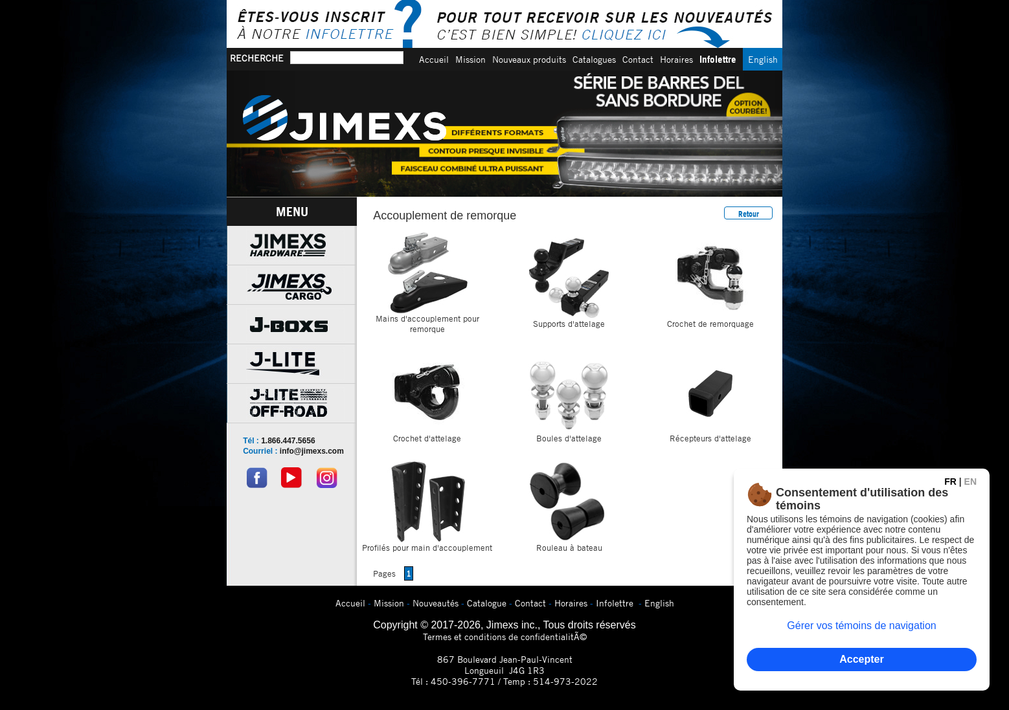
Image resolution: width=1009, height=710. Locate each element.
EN (970, 481)
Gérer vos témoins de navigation (861, 625)
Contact (637, 59)
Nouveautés (436, 602)
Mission (470, 59)
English (763, 59)
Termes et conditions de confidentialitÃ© (505, 636)
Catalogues (594, 59)
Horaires (676, 59)
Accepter (861, 659)
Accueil (434, 59)
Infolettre (717, 59)
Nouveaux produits (529, 59)
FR (950, 481)
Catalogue (486, 602)
